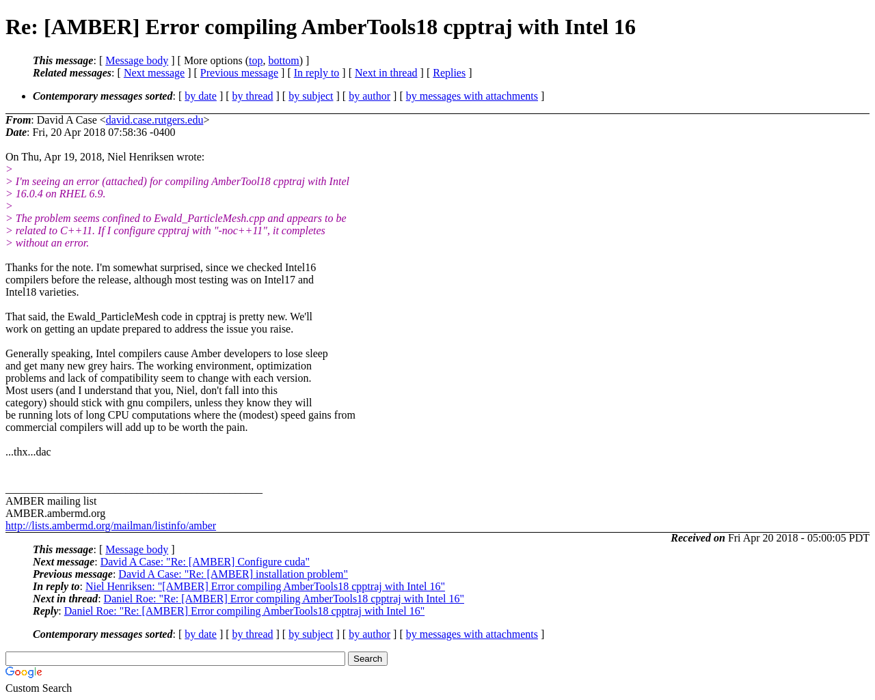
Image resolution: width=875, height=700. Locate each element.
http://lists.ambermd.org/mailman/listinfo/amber (110, 525)
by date (201, 96)
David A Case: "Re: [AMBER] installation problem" (233, 574)
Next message (154, 73)
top (255, 60)
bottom (283, 60)
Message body (136, 60)
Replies (449, 73)
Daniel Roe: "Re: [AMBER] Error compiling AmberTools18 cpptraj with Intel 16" (284, 598)
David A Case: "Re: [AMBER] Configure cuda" (205, 562)
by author (369, 96)
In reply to (317, 73)
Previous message (239, 73)
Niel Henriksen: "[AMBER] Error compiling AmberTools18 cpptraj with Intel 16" (265, 586)
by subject (310, 96)
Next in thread (386, 73)
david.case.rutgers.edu (155, 120)
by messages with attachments (472, 96)
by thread (252, 96)
